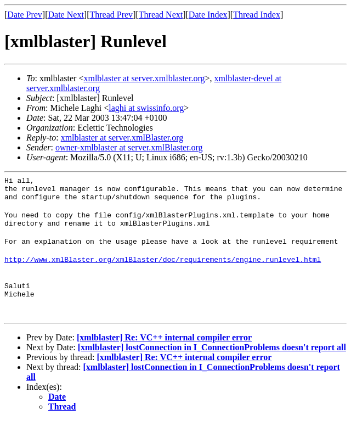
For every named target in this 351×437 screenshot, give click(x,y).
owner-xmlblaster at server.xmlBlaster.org (129, 147)
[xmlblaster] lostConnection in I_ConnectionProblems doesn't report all (212, 363)
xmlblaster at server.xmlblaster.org (144, 78)
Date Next (66, 14)
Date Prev (24, 14)
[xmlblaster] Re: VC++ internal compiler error (164, 353)
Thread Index (256, 14)
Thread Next (161, 14)
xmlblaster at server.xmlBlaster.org (122, 137)
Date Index (208, 14)
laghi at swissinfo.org (146, 108)
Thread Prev (111, 14)
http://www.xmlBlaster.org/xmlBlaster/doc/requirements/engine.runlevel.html (162, 271)
